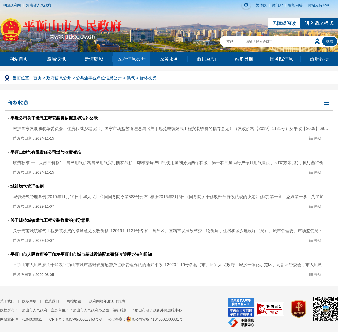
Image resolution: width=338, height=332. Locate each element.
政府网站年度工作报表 (107, 301)
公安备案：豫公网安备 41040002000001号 (145, 319)
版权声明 (29, 301)
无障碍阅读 (284, 23)
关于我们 (7, 301)
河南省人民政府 (38, 5)
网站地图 (74, 301)
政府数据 (319, 59)
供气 (131, 78)
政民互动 (206, 59)
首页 (37, 78)
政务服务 (169, 59)
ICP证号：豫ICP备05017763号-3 (75, 319)
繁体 (259, 5)
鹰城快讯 (56, 59)
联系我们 (51, 301)
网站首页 (18, 59)
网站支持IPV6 (319, 5)
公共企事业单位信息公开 (99, 78)
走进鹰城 (93, 59)
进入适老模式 (319, 23)
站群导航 (244, 59)
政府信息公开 (132, 59)
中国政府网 (12, 5)
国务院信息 (281, 59)
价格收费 (148, 78)
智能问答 (295, 5)
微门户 (277, 5)
